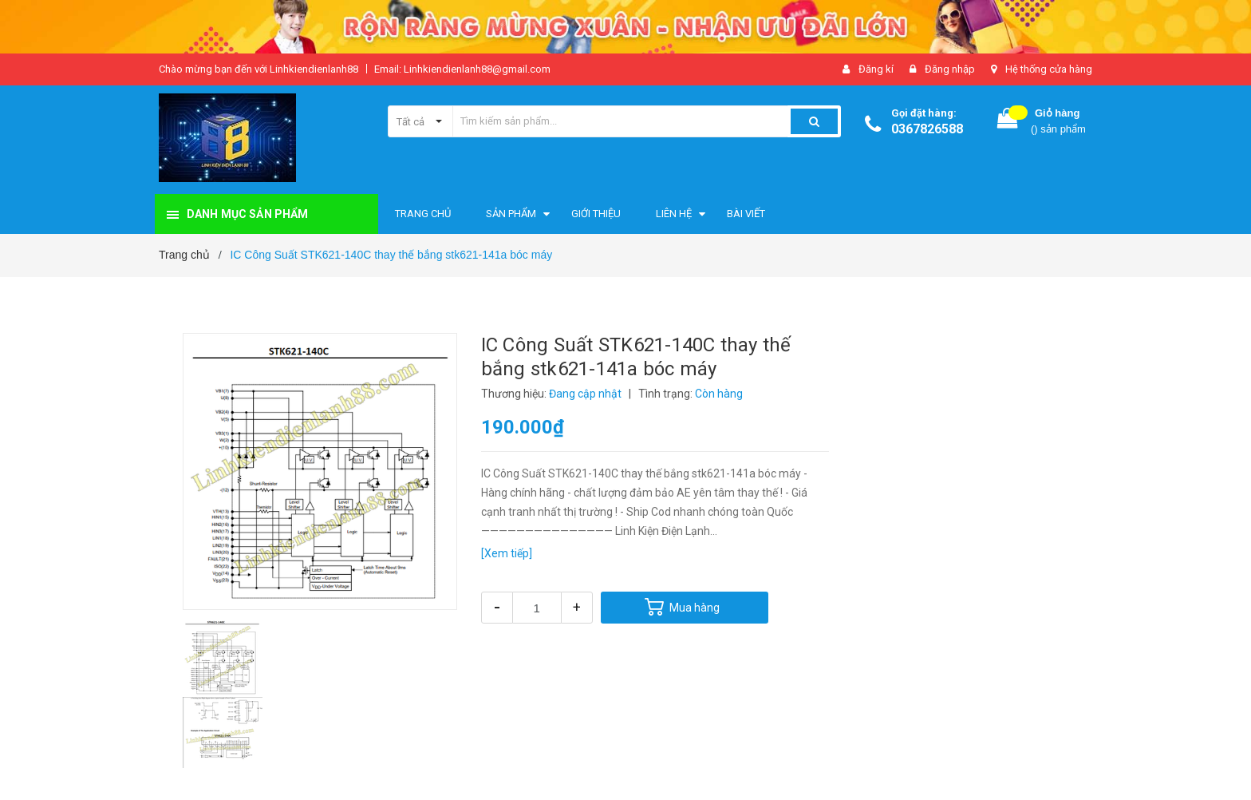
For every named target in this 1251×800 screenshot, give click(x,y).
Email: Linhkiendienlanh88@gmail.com (462, 69)
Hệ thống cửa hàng (1048, 69)
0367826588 (927, 129)
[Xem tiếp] (506, 553)
